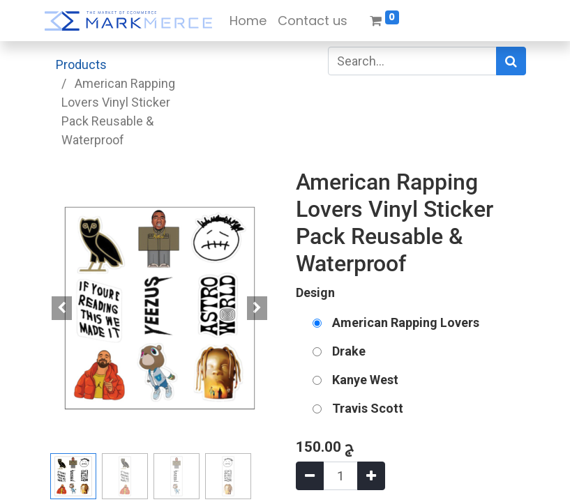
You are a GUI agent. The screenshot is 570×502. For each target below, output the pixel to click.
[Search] (511, 61)
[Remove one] (310, 476)
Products (81, 64)
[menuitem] (248, 21)
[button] (62, 308)
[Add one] (371, 476)
